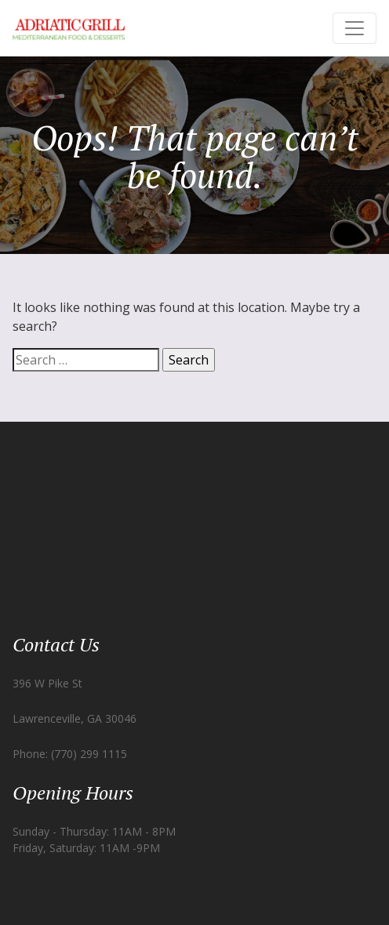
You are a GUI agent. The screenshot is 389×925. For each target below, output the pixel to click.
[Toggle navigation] (354, 28)
